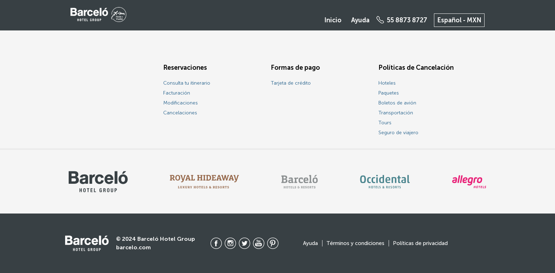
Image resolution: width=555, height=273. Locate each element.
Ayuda (360, 20)
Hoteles (387, 83)
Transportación (395, 113)
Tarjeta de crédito (291, 83)
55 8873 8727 (407, 20)
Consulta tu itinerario (186, 83)
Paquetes (388, 93)
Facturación (176, 93)
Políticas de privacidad (420, 243)
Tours (384, 123)
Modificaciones (180, 103)
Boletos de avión (397, 103)
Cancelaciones (180, 113)
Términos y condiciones (355, 243)
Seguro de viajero (398, 133)
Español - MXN (459, 20)
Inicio (333, 20)
